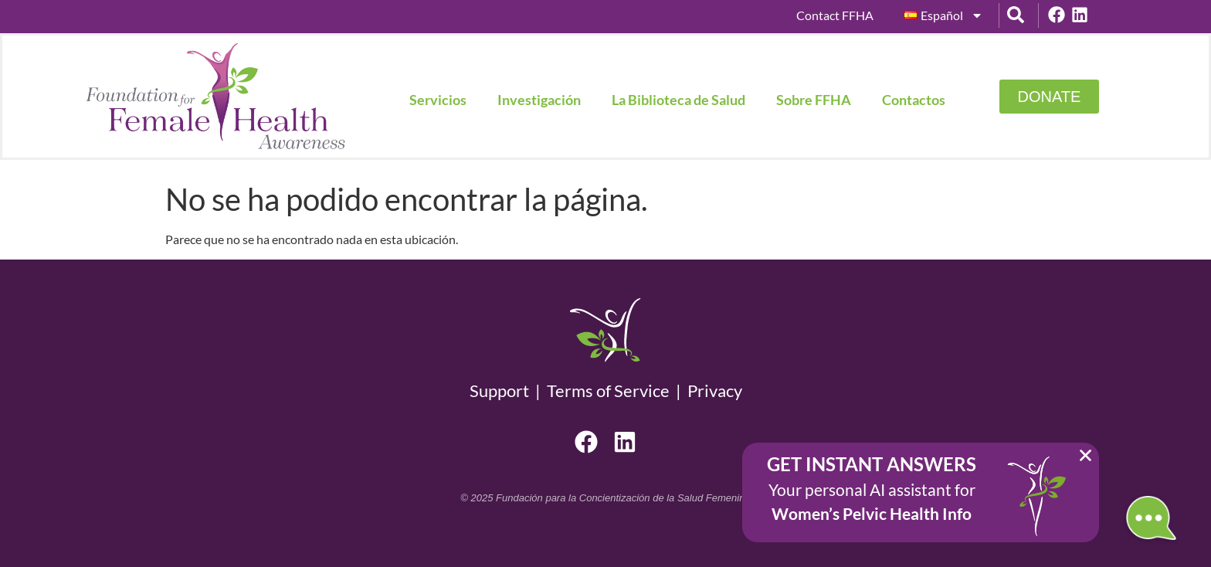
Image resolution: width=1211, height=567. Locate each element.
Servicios (437, 99)
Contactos (913, 99)
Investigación (539, 99)
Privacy (714, 390)
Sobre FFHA (813, 99)
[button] (1085, 455)
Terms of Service (608, 390)
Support (502, 390)
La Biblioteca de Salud (678, 99)
